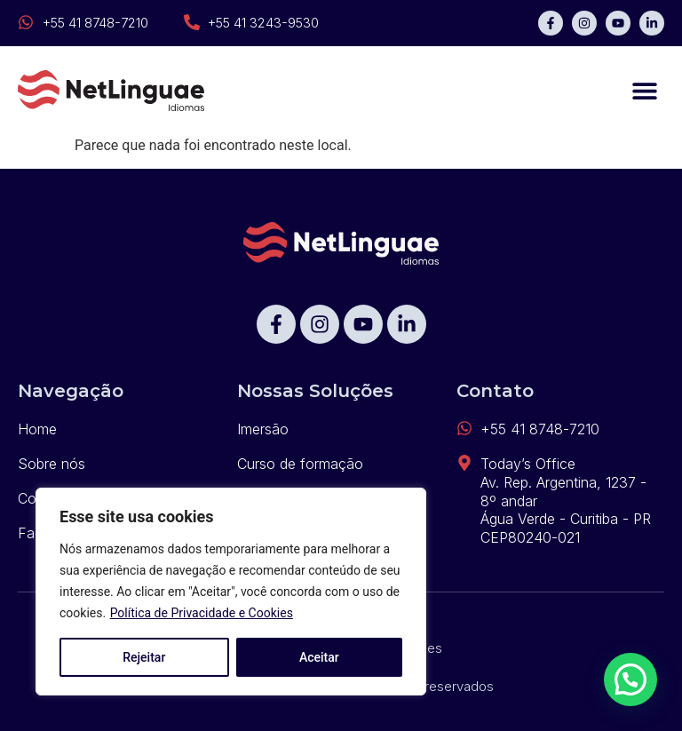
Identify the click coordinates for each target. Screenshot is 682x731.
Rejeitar (144, 657)
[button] (644, 91)
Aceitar (319, 657)
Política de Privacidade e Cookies (201, 613)
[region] (231, 591)
